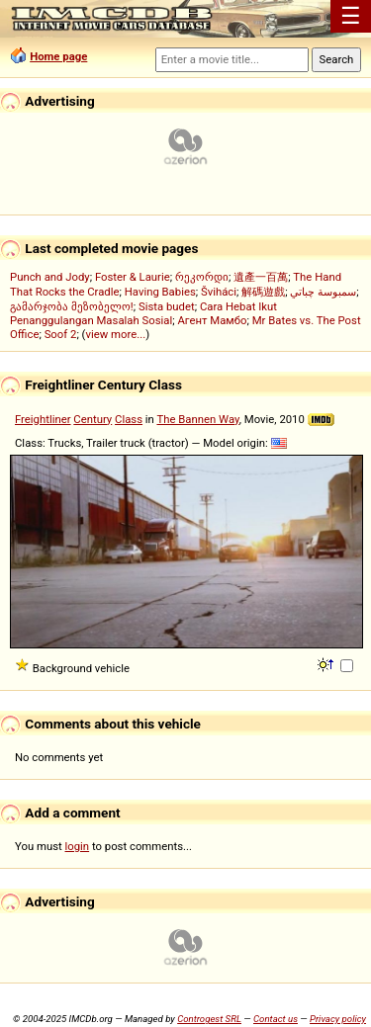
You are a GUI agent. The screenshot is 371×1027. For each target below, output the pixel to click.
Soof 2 (61, 334)
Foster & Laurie (132, 277)
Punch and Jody (50, 277)
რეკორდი (202, 277)
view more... (115, 334)
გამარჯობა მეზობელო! (72, 306)
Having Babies (160, 292)
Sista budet (167, 306)
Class (128, 419)
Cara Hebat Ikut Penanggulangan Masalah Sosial (143, 313)
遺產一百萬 (260, 277)
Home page (58, 56)
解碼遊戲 (263, 292)
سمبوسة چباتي (323, 292)
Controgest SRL (209, 1018)
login (77, 846)
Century (92, 419)
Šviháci (218, 292)
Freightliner (43, 419)
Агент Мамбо (211, 320)
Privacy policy (338, 1018)
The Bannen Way (197, 419)
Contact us (275, 1018)
